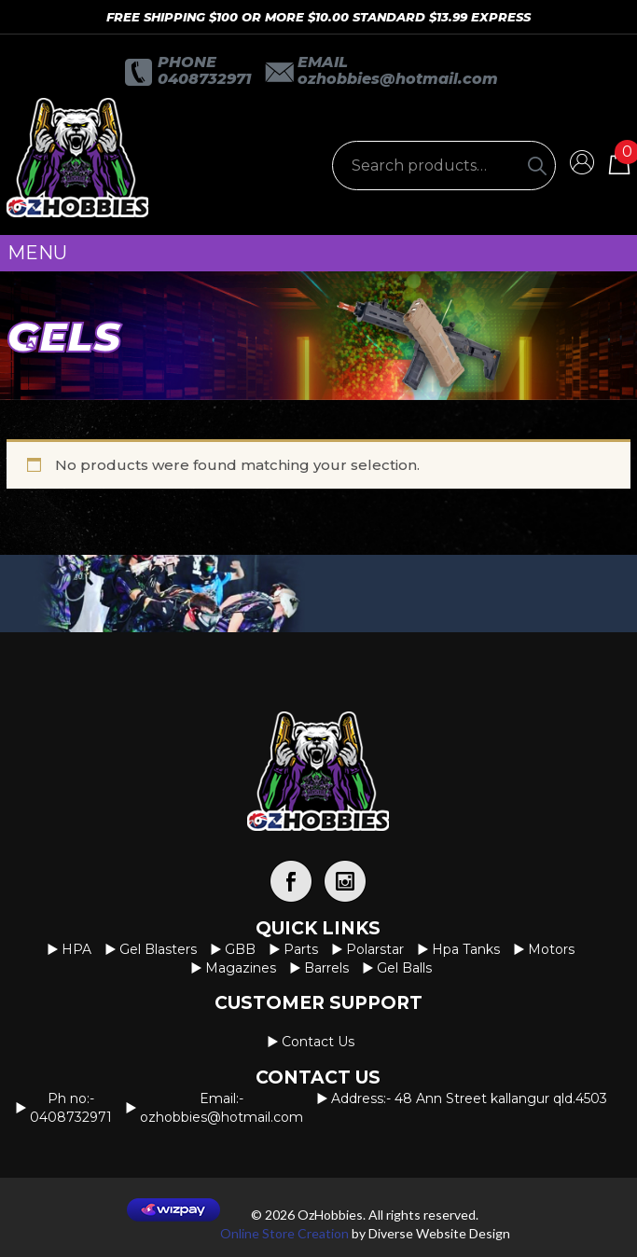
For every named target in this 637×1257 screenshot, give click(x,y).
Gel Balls (404, 968)
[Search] (537, 165)
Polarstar (375, 949)
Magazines (240, 968)
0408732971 (204, 79)
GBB (240, 949)
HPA (76, 949)
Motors (551, 949)
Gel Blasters (158, 949)
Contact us (318, 1041)
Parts (301, 949)
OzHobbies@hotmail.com (398, 79)
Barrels (326, 968)
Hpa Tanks (466, 949)
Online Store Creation (284, 1233)
